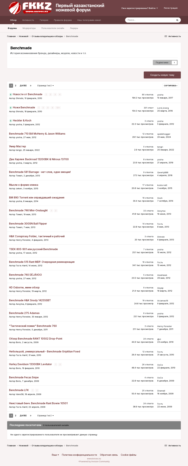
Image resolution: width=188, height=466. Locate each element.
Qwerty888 (162, 172)
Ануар (160, 287)
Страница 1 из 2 (45, 85)
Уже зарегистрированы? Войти (139, 8)
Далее (23, 85)
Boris (18, 342)
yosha (160, 94)
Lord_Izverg (163, 108)
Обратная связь (109, 454)
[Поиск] (140, 20)
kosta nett (162, 185)
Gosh (160, 198)
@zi (159, 339)
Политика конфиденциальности (79, 454)
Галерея (44, 20)
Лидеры (74, 28)
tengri (19, 150)
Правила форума (63, 20)
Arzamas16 (162, 300)
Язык (55, 454)
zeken (19, 188)
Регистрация (170, 8)
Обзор (13, 21)
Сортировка (170, 86)
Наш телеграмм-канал (89, 20)
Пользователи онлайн (52, 28)
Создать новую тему (162, 75)
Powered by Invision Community (94, 461)
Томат (19, 175)
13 (58, 107)
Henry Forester (23, 239)
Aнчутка (161, 211)
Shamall (161, 390)
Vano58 (20, 394)
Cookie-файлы (128, 454)
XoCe (160, 364)
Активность (28, 20)
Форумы (12, 28)
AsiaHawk (162, 275)
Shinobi (19, 98)
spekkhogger (163, 134)
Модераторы (29, 28)
